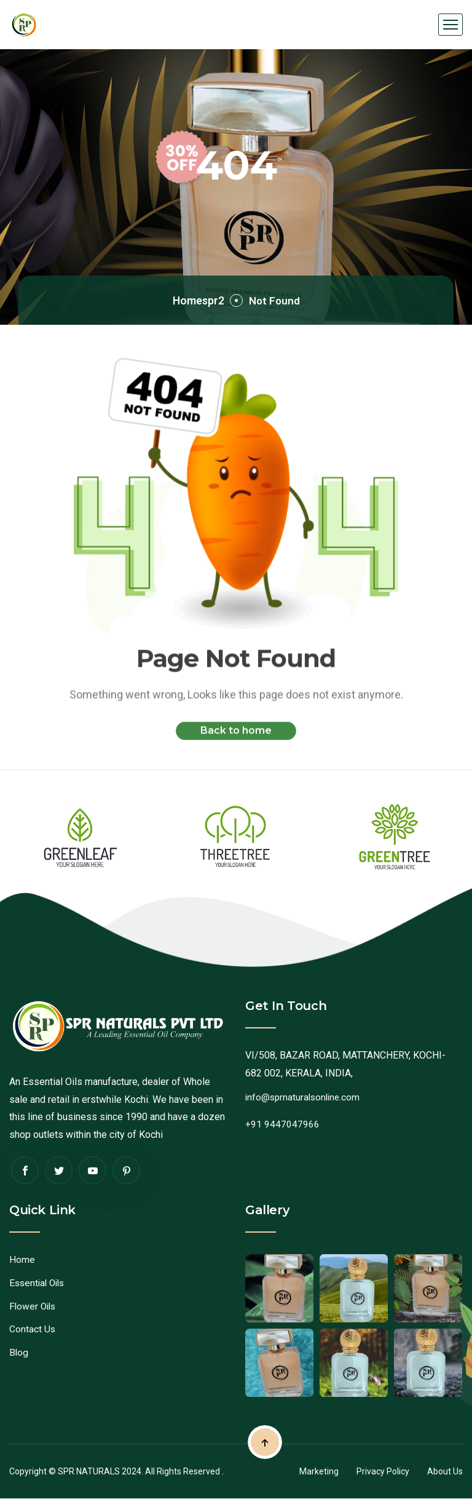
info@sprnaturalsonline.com (304, 1097)
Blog (19, 1352)
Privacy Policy (382, 1471)
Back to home (236, 741)
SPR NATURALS (89, 1471)
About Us (445, 1471)
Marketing (319, 1471)
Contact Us (32, 1329)
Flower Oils (33, 1306)
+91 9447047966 (282, 1124)
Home (22, 1259)
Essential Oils (39, 1283)
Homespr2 (192, 300)
